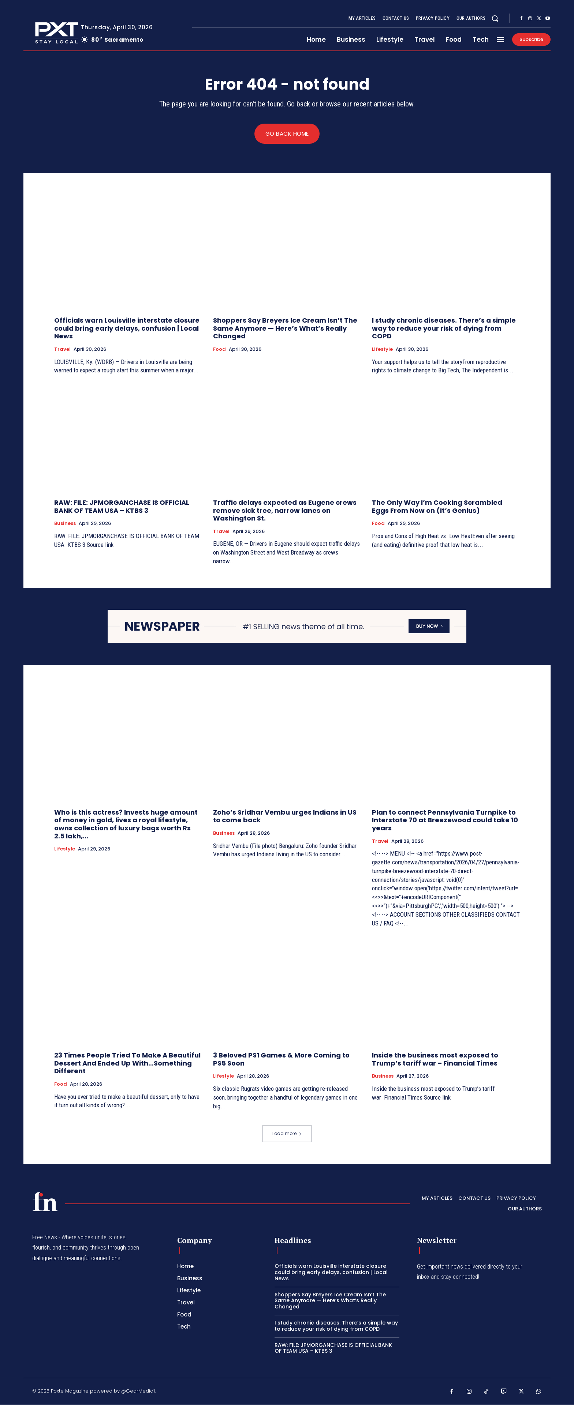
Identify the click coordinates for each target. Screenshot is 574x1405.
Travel (62, 350)
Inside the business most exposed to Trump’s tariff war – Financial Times (435, 1059)
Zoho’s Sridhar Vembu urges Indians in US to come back (285, 816)
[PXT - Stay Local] (45, 1201)
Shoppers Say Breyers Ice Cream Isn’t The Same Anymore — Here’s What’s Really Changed (285, 328)
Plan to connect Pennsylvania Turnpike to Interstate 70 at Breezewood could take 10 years (445, 820)
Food (219, 350)
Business (65, 524)
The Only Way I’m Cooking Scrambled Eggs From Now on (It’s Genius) (437, 506)
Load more (287, 1134)
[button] (495, 18)
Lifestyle (382, 350)
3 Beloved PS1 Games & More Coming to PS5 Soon (281, 1059)
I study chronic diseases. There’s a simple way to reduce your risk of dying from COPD (444, 328)
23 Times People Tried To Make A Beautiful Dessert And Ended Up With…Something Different (127, 1063)
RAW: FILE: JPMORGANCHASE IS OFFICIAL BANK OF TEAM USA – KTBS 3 (121, 506)
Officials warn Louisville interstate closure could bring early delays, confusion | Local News (127, 328)
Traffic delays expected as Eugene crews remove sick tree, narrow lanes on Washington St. (285, 510)
